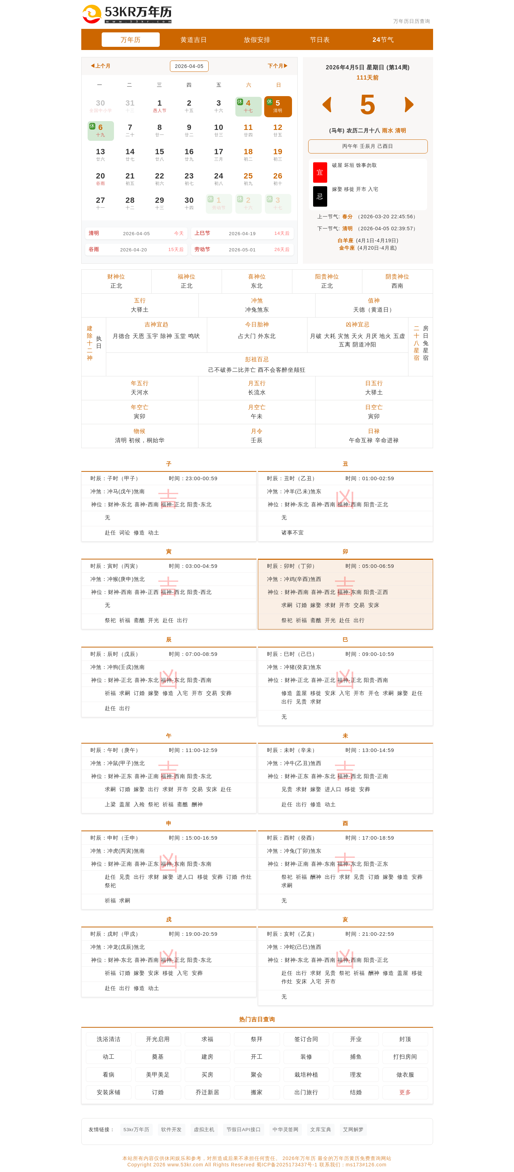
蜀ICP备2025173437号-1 (287, 1165)
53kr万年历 (137, 1130)
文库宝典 (326, 1130)
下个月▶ (277, 66)
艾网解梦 (359, 1130)
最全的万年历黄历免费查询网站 (355, 1158)
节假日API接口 (247, 1130)
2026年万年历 (300, 1158)
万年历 (131, 39)
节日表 (320, 39)
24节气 (383, 39)
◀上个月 (101, 66)
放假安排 (257, 39)
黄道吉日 (193, 39)
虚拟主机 (206, 1130)
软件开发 (173, 1130)
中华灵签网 (290, 1130)
